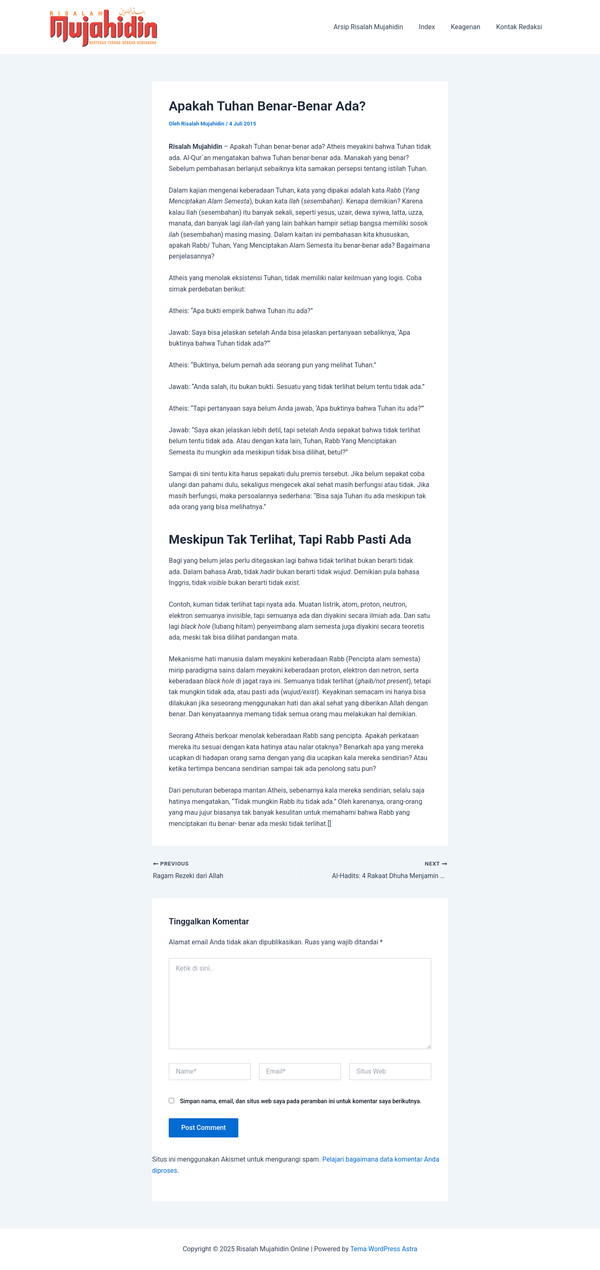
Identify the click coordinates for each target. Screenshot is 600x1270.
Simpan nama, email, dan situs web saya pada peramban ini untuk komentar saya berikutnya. (300, 1101)
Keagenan (469, 27)
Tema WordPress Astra (384, 1249)
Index (433, 27)
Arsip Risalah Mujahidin (377, 27)
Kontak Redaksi (520, 27)
